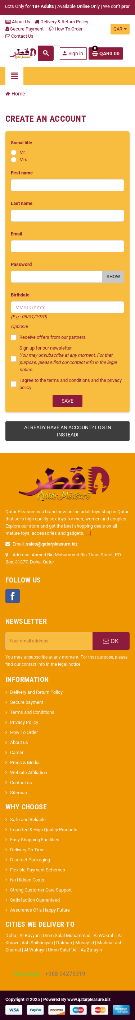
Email (16, 234)
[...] (88, 533)
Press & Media (25, 762)
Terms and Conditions (32, 712)
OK (111, 641)
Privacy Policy (24, 722)
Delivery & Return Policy (61, 21)
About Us (17, 21)
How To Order (65, 29)
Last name (21, 203)
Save (67, 401)
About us (19, 742)
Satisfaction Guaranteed (35, 900)
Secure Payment (24, 29)
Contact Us (19, 36)
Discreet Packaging (30, 859)
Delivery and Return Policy (36, 692)
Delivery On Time (27, 849)
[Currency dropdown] (120, 29)
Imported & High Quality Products (43, 829)
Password (21, 264)
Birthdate (20, 295)
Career (16, 752)
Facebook (12, 596)
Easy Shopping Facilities (34, 839)
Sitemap (18, 792)
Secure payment (26, 702)
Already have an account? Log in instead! (67, 431)
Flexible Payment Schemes (37, 869)
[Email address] (49, 641)
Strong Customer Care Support (41, 890)
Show (113, 276)
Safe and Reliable (28, 819)
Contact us (21, 782)
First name (22, 173)
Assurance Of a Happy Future (40, 910)
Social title (21, 142)
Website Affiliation (28, 772)
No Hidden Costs (27, 880)
